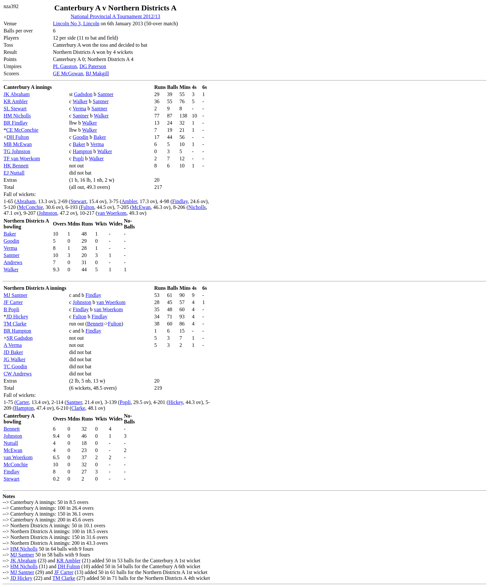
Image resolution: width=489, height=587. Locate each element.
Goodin (80, 137)
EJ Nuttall (14, 173)
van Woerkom (112, 213)
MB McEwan (18, 144)
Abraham (26, 201)
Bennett (95, 323)
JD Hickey (17, 316)
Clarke (78, 408)
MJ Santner (15, 295)
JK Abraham (17, 94)
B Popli (11, 309)
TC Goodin (15, 366)
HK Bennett (16, 165)
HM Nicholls (17, 115)
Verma (79, 108)
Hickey (175, 402)
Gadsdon (83, 94)
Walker (80, 101)
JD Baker (13, 352)
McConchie (31, 207)
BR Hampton (17, 331)
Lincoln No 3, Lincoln (76, 23)
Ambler (129, 201)
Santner (106, 94)
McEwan (141, 207)
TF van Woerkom (22, 158)
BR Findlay (16, 123)
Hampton (82, 151)
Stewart (78, 201)
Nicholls (197, 207)
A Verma (13, 345)
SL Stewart (15, 108)
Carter (22, 402)
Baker (100, 137)
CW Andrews (17, 373)
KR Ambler (16, 101)
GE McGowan (68, 73)
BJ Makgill (97, 73)
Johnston (48, 213)
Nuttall (11, 443)
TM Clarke (15, 323)
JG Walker (14, 359)
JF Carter (13, 302)
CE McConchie (22, 130)
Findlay (180, 201)
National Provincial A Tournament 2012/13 (115, 16)
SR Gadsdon (19, 338)
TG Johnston (17, 151)
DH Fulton (17, 137)
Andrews (13, 262)
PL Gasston (65, 66)
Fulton (87, 207)
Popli (78, 158)
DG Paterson (93, 66)
